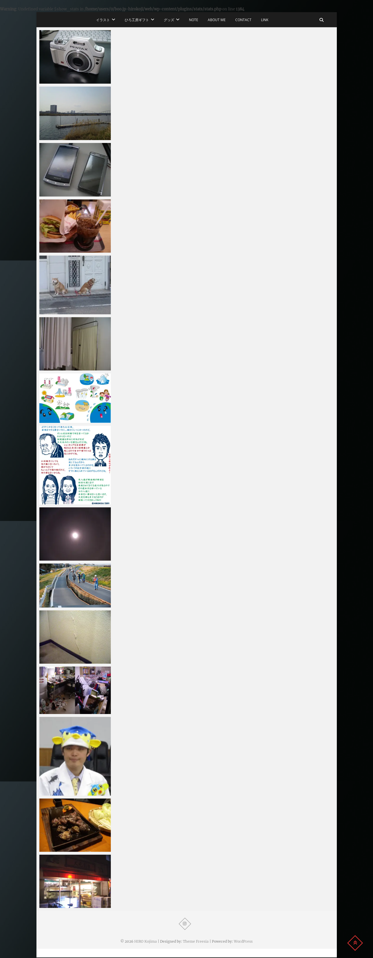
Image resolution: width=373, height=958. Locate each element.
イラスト (103, 19)
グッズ (169, 19)
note (193, 19)
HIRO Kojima (145, 941)
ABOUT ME (217, 19)
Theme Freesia (196, 941)
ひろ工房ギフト (137, 19)
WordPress (243, 941)
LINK (264, 19)
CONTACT (243, 19)
